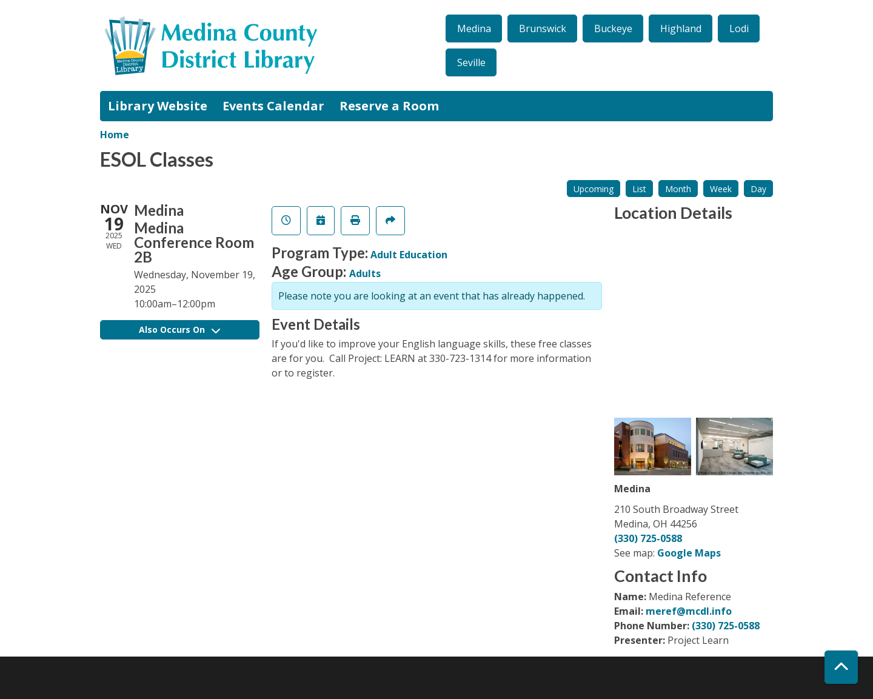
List (639, 189)
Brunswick (542, 28)
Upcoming (594, 189)
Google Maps (689, 553)
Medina (474, 28)
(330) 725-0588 (648, 538)
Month (678, 189)
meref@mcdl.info (689, 611)
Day (758, 189)
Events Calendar (273, 106)
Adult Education (408, 254)
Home (114, 134)
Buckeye (613, 28)
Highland (680, 28)
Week (721, 189)
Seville (471, 62)
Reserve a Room (389, 106)
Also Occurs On (179, 329)
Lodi (739, 28)
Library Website (157, 106)
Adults (365, 273)
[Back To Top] (841, 667)
